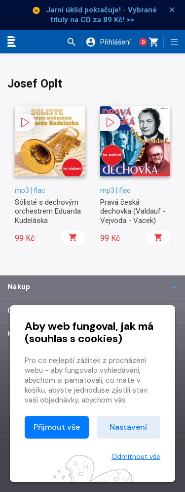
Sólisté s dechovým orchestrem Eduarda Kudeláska (48, 211)
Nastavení (128, 427)
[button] (73, 42)
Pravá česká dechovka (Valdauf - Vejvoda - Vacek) (133, 211)
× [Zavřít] (172, 9)
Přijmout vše (57, 427)
